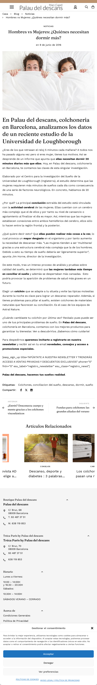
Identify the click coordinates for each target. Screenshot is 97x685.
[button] (92, 628)
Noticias (29, 13)
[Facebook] (21, 390)
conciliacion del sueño (47, 384)
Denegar (48, 662)
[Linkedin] (31, 390)
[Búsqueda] (86, 7)
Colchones (24, 384)
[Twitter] (26, 390)
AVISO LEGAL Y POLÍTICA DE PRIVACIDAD (60, 680)
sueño (89, 384)
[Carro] (93, 7)
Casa (5, 13)
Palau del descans (14, 374)
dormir (80, 384)
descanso (68, 384)
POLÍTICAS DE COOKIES (27, 679)
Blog (16, 13)
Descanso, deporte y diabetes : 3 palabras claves (45, 476)
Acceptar (48, 654)
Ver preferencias (48, 671)
